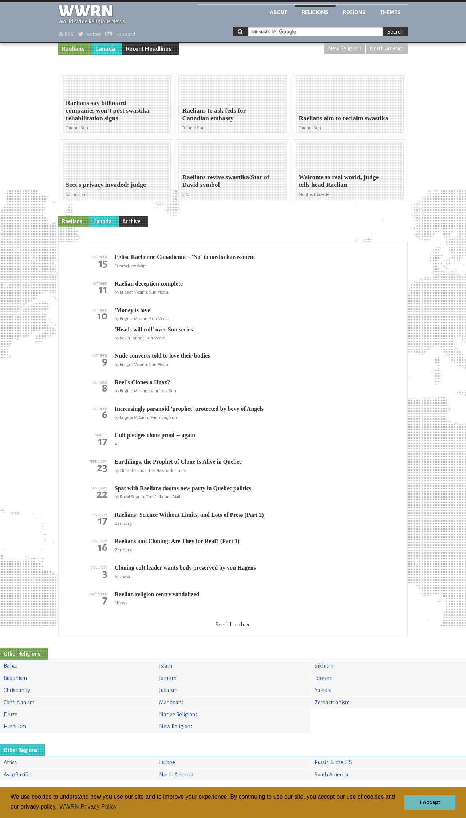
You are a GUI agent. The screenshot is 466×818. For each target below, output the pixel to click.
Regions (354, 12)
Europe (167, 762)
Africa (10, 762)
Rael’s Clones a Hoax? (142, 382)
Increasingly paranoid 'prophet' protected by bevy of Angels (189, 409)
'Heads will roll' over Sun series (154, 329)
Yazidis (323, 690)
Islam (165, 666)
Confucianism (19, 702)
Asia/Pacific (17, 775)
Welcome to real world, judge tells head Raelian (339, 180)
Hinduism (15, 726)
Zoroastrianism (332, 702)
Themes (390, 12)
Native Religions (178, 714)
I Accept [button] (430, 802)
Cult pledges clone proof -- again (155, 435)
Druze (10, 714)
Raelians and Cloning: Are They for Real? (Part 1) (177, 541)
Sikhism (324, 666)
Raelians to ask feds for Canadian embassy (214, 114)
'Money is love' (133, 310)
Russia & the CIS (333, 762)
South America (331, 775)
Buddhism (15, 678)
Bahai (10, 666)
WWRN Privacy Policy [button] (87, 806)
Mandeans (171, 702)
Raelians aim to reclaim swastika (343, 118)
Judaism (168, 690)
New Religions (345, 48)
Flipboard (120, 34)
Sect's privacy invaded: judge (106, 184)
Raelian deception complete (149, 283)
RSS (66, 34)
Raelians (73, 49)
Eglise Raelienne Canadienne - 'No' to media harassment (185, 257)
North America (387, 48)
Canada (105, 49)
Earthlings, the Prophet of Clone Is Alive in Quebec (178, 462)
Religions (315, 12)
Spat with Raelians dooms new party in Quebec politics (183, 488)
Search (395, 32)
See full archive (233, 625)
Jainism (168, 678)
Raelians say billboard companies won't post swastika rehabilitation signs (107, 110)
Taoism (323, 678)
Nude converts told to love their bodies (162, 356)
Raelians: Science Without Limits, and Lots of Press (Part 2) (189, 515)
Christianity (17, 690)
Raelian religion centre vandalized (157, 594)
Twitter (89, 34)
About (278, 12)
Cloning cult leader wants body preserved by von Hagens (185, 568)
